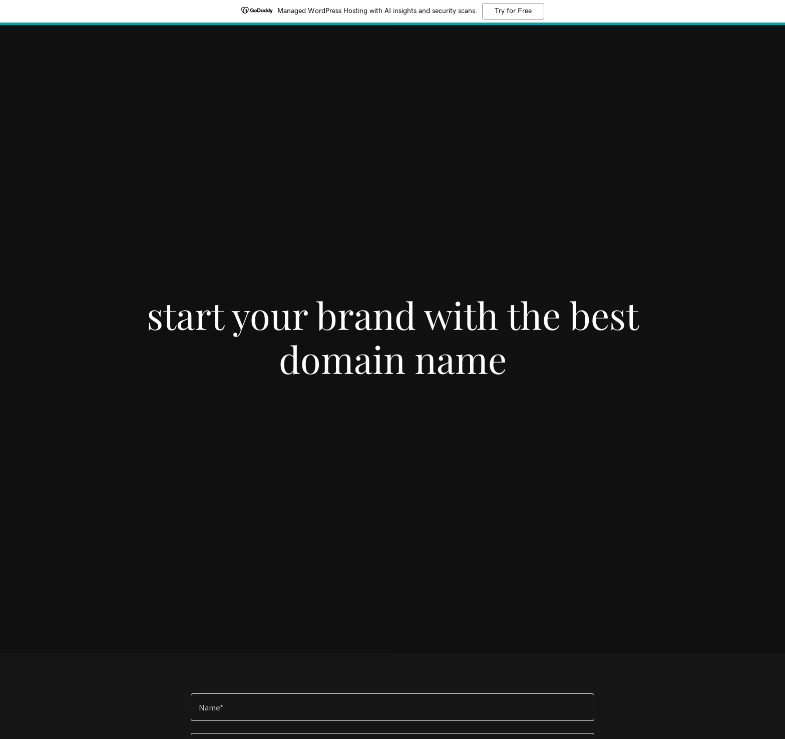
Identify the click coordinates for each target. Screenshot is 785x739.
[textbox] (392, 707)
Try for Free (513, 11)
